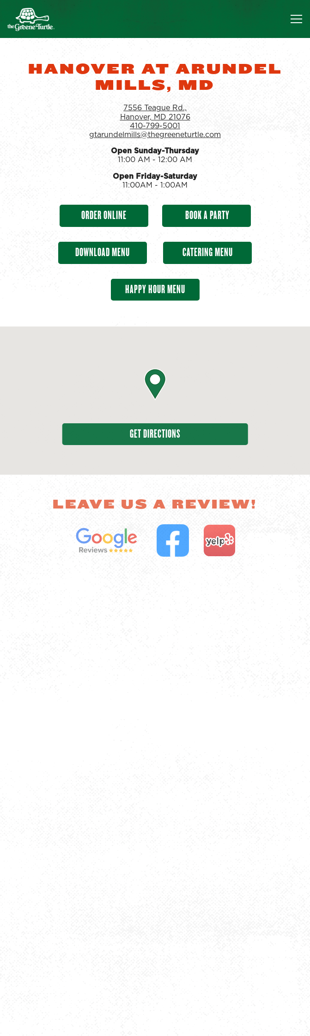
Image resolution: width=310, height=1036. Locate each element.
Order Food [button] (155, 993)
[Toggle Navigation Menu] (296, 19)
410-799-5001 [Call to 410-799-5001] (155, 126)
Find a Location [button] (155, 1021)
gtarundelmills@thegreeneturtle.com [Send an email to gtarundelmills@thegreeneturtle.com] (155, 134)
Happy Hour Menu (155, 289)
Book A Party (206, 215)
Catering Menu (207, 252)
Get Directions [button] (155, 433)
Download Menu (102, 252)
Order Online (104, 215)
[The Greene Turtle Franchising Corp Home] (39, 19)
